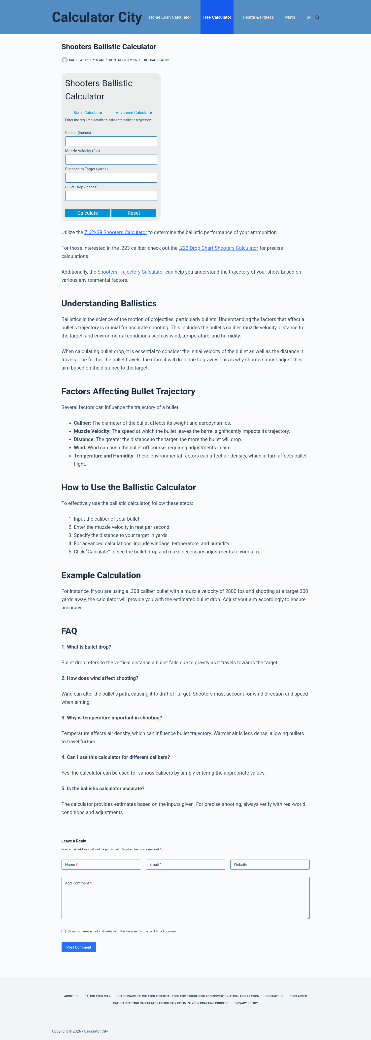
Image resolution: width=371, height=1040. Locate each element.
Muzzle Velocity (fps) (82, 151)
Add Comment (78, 883)
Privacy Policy (246, 1003)
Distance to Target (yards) (86, 169)
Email (156, 865)
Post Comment (79, 947)
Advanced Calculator (134, 112)
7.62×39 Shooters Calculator (115, 232)
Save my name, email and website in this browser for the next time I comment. (123, 931)
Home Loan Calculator (170, 17)
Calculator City (97, 17)
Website (240, 864)
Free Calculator (216, 17)
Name (71, 865)
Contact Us (274, 996)
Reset (134, 213)
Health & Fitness (258, 17)
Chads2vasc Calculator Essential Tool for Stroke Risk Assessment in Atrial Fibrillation (188, 996)
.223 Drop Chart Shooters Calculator (218, 248)
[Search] (317, 17)
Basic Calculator (88, 112)
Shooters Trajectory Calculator (131, 272)
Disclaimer (298, 996)
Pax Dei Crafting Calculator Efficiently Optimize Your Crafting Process (170, 1003)
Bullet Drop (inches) (81, 187)
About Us (71, 996)
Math (290, 17)
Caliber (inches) (78, 132)
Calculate (87, 213)
